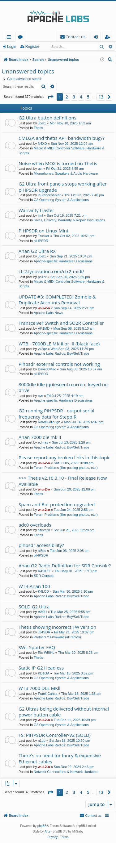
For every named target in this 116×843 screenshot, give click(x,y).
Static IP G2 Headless (41, 668)
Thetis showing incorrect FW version (57, 627)
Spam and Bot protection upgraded (57, 504)
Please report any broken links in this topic (64, 457)
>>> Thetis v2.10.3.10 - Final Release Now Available (63, 481)
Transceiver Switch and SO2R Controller (61, 323)
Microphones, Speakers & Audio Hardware (66, 173)
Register (32, 46)
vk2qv (42, 349)
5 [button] (88, 97)
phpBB (42, 826)
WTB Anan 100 (34, 586)
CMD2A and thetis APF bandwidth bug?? (62, 138)
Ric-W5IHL (46, 652)
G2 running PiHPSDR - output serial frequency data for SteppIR (56, 413)
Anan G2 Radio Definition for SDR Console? (65, 565)
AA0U (42, 612)
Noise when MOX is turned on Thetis (58, 163)
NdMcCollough (49, 422)
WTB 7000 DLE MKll (39, 688)
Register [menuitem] (108, 38)
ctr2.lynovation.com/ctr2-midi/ (51, 271)
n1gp (41, 740)
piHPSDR (41, 241)
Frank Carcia (47, 693)
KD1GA (43, 673)
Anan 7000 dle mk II (40, 437)
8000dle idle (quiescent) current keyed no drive (63, 387)
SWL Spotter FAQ (37, 647)
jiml (40, 215)
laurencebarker (49, 195)
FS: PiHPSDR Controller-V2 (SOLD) (55, 735)
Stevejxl (44, 530)
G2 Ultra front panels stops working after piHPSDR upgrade (63, 187)
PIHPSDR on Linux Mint (43, 230)
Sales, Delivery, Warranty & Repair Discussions (69, 220)
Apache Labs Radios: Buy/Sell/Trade (61, 353)
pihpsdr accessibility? (41, 545)
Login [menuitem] (97, 38)
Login (11, 46)
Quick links (10, 38)
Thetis (38, 128)
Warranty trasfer (36, 210)
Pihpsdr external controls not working (59, 364)
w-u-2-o (44, 308)
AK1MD (43, 328)
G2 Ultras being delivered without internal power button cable (64, 712)
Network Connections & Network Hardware (66, 772)
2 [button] (67, 97)
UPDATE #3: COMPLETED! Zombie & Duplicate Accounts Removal (57, 300)
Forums (21, 38)
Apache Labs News (48, 313)
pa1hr (42, 277)
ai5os (42, 551)
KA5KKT (44, 571)
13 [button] (100, 97)
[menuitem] (72, 37)
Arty (47, 831)
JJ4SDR (44, 632)
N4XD (42, 143)
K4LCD (43, 591)
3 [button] (74, 97)
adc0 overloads (35, 525)
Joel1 (42, 123)
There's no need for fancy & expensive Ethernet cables (60, 758)
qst (40, 168)
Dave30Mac (47, 369)
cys (40, 396)
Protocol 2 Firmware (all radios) (57, 637)
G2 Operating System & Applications (61, 200)
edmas (43, 442)
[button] (50, 97)
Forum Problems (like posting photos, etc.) (66, 467)
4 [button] (81, 97)
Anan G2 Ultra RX (37, 251)
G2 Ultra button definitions (47, 118)
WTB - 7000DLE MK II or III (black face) (59, 343)
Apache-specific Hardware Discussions (63, 261)
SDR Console (44, 576)
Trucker (43, 236)
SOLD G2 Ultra (34, 606)
